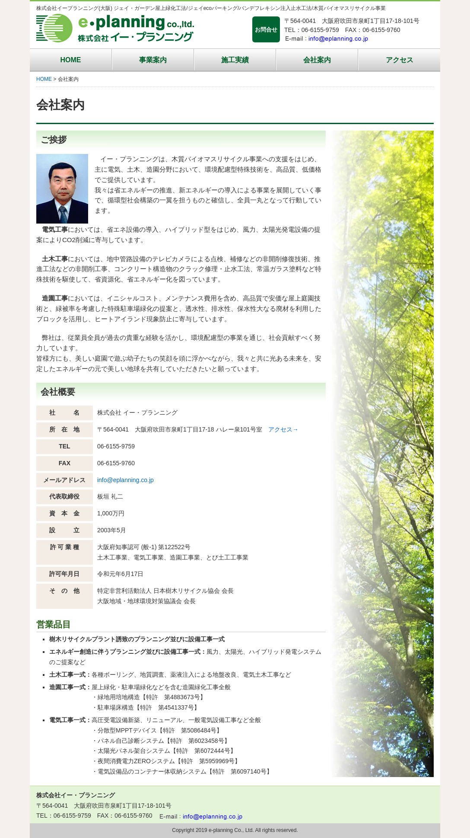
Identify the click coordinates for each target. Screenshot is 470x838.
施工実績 (235, 60)
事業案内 (153, 60)
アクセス (399, 60)
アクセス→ (283, 429)
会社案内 (317, 60)
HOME (70, 60)
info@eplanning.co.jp (125, 480)
